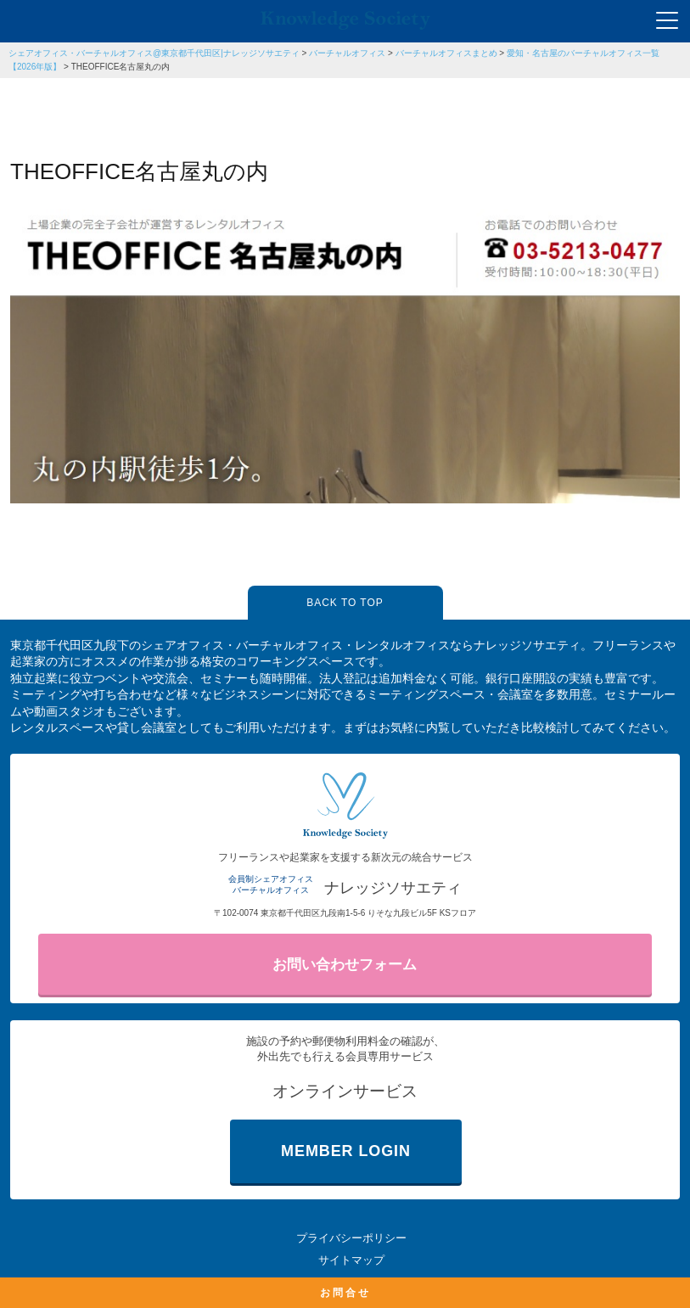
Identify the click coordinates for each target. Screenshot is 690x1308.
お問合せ (345, 1293)
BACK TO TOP (344, 603)
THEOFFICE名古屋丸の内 (121, 66)
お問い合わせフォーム (344, 965)
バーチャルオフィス (347, 53)
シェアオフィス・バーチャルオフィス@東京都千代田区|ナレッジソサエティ (154, 53)
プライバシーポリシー (351, 1238)
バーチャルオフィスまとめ (446, 53)
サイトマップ (351, 1260)
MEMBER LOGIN (346, 1150)
